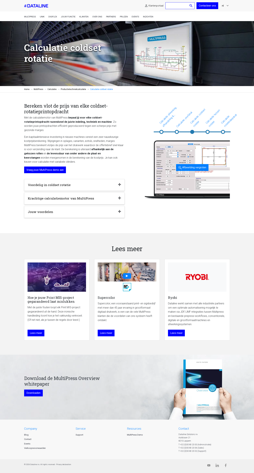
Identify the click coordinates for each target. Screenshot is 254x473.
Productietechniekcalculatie (73, 89)
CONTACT (184, 428)
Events (135, 16)
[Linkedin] (217, 466)
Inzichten (148, 16)
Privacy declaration (63, 464)
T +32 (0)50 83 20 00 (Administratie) (195, 444)
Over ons (97, 16)
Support (79, 435)
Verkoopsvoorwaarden (35, 448)
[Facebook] (225, 466)
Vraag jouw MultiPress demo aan (45, 169)
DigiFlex (52, 16)
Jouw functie (68, 16)
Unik (42, 16)
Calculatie (52, 89)
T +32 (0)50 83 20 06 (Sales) (191, 448)
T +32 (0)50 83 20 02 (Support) (192, 451)
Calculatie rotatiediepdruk (228, 120)
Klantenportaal (156, 5)
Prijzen (124, 16)
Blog (26, 435)
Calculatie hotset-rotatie (213, 117)
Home (26, 89)
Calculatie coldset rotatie (198, 117)
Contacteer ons (207, 5)
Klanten (83, 16)
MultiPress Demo (135, 435)
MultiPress (30, 16)
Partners (111, 16)
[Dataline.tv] (209, 466)
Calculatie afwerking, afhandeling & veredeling (168, 117)
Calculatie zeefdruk (184, 119)
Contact (27, 439)
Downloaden (33, 392)
